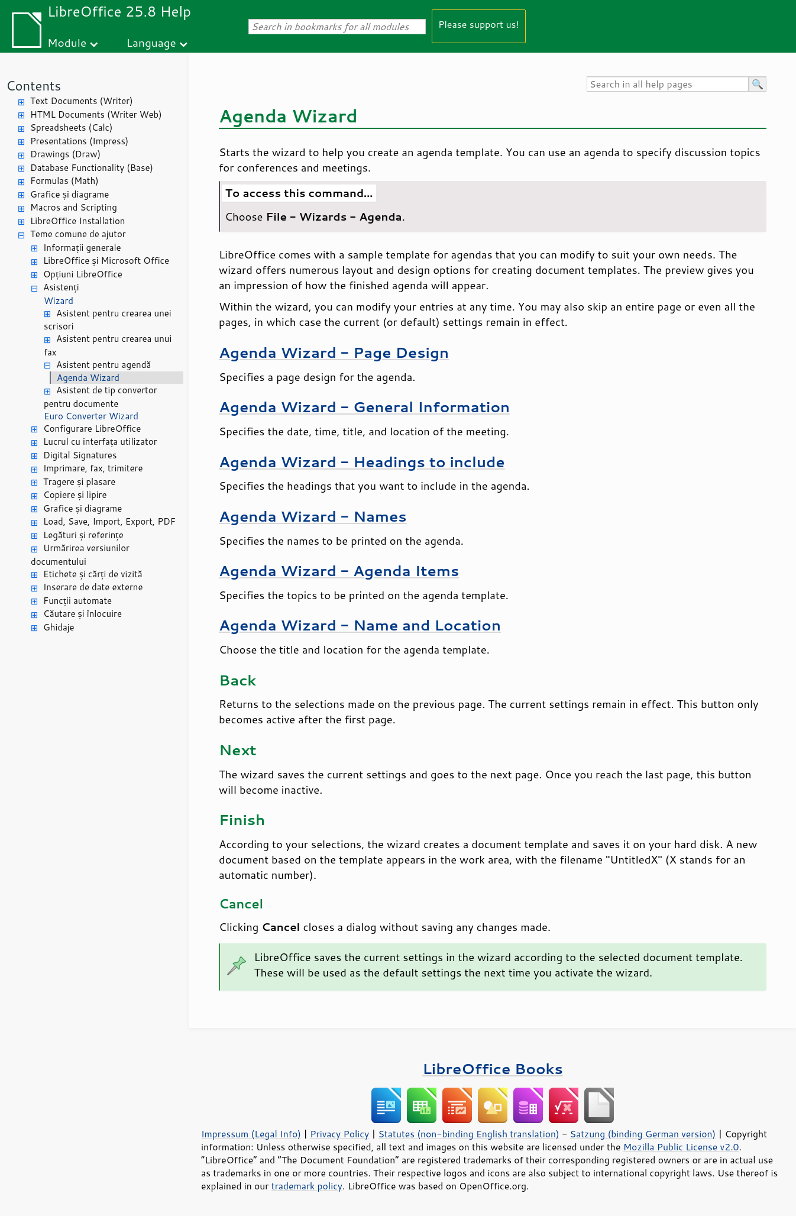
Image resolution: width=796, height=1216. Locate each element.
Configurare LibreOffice (92, 428)
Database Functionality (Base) (91, 167)
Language (151, 42)
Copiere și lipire (75, 495)
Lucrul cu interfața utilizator (100, 441)
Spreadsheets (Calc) (71, 127)
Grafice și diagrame (69, 194)
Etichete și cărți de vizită (93, 574)
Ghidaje (59, 627)
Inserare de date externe (93, 587)
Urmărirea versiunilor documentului (80, 555)
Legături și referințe (83, 535)
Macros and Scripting (73, 207)
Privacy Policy (339, 1133)
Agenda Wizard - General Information (364, 406)
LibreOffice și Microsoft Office (106, 260)
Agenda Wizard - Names (313, 516)
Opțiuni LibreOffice (82, 274)
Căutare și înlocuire (82, 613)
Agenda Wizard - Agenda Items (339, 570)
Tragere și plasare (79, 482)
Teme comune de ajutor (78, 234)
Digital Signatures (80, 455)
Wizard (58, 301)
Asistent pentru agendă (103, 364)
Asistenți (61, 287)
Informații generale (82, 247)
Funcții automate (77, 600)
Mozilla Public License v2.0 (681, 1146)
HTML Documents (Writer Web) (96, 114)
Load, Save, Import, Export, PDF (109, 521)
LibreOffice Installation (77, 221)
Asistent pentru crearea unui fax (108, 345)
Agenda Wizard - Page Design (334, 352)
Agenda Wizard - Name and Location (360, 625)
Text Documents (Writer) (81, 101)
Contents (33, 85)
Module (66, 42)
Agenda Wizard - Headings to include (362, 461)
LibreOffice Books (492, 1068)
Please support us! (478, 24)
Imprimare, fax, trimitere (93, 468)
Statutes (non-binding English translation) (468, 1133)
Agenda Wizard (88, 377)
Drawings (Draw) (65, 154)
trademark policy (306, 1185)
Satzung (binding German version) (643, 1133)
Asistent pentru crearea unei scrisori (108, 320)
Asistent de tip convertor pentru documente (100, 397)
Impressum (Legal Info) (251, 1133)
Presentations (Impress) (79, 141)
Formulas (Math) (64, 180)
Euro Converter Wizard (91, 416)
